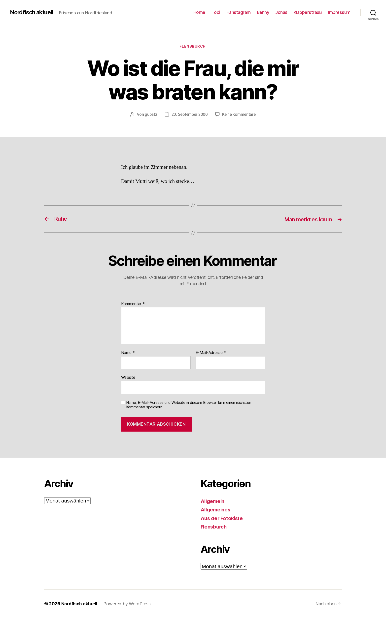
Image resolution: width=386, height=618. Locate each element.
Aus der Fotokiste (223, 518)
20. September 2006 (189, 114)
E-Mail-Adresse (211, 353)
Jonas (281, 12)
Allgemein (213, 501)
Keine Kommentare (240, 114)
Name (128, 353)
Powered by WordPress (127, 604)
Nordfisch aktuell (32, 12)
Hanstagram (238, 12)
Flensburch (193, 47)
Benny (263, 12)
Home (199, 12)
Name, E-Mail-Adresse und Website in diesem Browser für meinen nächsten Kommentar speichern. (188, 405)
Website (128, 377)
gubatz (149, 114)
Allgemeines (216, 510)
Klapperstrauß (308, 12)
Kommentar (133, 304)
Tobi (215, 12)
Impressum (339, 12)
